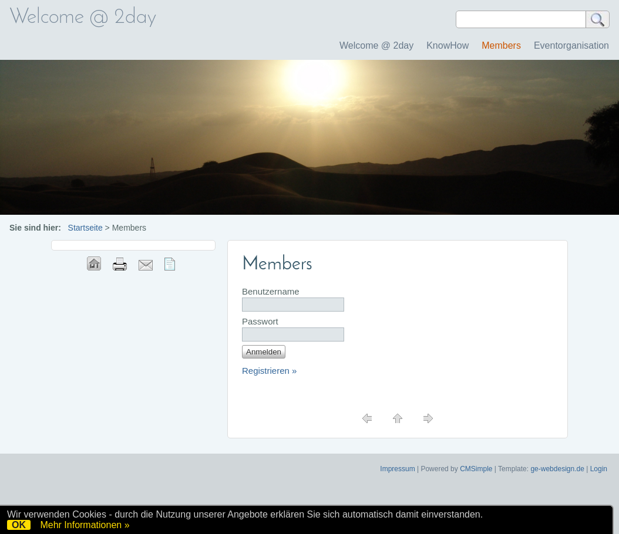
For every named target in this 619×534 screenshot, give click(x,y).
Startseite (85, 227)
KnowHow (447, 45)
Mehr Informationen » (84, 525)
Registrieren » (269, 371)
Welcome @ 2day (376, 45)
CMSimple (476, 469)
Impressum (397, 469)
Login (598, 469)
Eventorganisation (571, 45)
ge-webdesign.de (557, 469)
